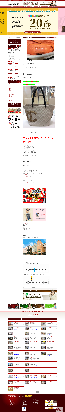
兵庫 (15, 319)
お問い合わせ (12, 402)
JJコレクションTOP (11, 83)
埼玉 (54, 319)
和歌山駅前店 (10, 64)
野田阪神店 (10, 53)
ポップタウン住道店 (17, 50)
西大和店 (16, 70)
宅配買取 (10, 89)
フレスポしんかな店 (11, 50)
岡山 (23, 319)
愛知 (45, 319)
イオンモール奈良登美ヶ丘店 (32, 364)
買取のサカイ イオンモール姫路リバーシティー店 (32, 358)
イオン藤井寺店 (32, 338)
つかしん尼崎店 (17, 64)
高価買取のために (11, 93)
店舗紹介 (10, 84)
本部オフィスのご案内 (12, 100)
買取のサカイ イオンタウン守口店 (49, 347)
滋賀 (36, 319)
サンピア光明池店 (11, 49)
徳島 (41, 319)
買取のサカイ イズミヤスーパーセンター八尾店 (14, 59)
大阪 (10, 319)
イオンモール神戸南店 (32, 353)
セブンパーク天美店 (11, 56)
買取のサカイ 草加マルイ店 (12, 78)
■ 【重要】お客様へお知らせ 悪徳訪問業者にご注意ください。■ (33, 311)
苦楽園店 (16, 66)
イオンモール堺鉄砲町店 (12, 52)
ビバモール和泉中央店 (49, 329)
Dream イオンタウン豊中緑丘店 (32, 343)
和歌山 (28, 319)
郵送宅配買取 (24, 401)
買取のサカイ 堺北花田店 (12, 58)
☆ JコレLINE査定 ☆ (25, 182)
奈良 (19, 319)
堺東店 (32, 329)
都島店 (16, 338)
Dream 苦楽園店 (16, 358)
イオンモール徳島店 (16, 383)
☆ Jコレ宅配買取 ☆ (25, 176)
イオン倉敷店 (17, 76)
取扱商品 (10, 88)
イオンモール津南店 (49, 383)
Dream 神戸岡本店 (49, 353)
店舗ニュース (12, 401)
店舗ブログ (10, 87)
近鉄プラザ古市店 (49, 333)
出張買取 (10, 90)
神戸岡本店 (16, 65)
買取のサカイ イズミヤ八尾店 (32, 347)
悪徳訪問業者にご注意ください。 (39, 403)
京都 (32, 319)
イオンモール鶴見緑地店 (12, 55)
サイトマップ (10, 95)
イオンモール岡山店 (16, 370)
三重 (50, 319)
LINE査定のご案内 (24, 404)
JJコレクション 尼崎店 (27, 223)
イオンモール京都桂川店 (12, 62)
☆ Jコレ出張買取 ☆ (25, 174)
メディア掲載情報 (11, 94)
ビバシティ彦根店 (11, 70)
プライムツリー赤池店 (32, 383)
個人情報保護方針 (11, 96)
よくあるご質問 (24, 405)
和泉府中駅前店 (17, 49)
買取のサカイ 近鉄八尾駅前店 (49, 343)
